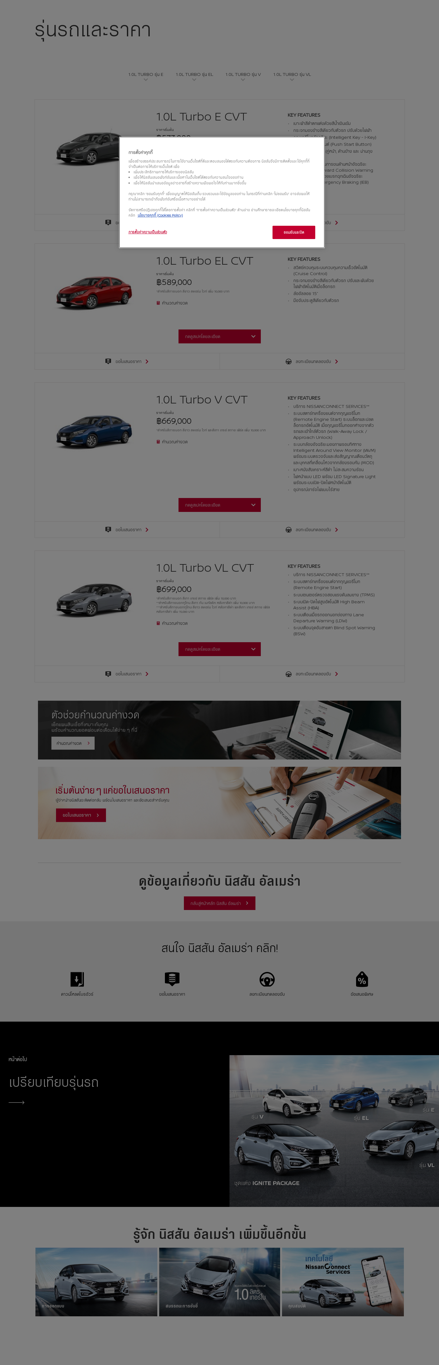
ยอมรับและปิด (294, 232)
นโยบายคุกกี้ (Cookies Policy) (160, 215)
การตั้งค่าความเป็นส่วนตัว (148, 232)
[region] (222, 192)
